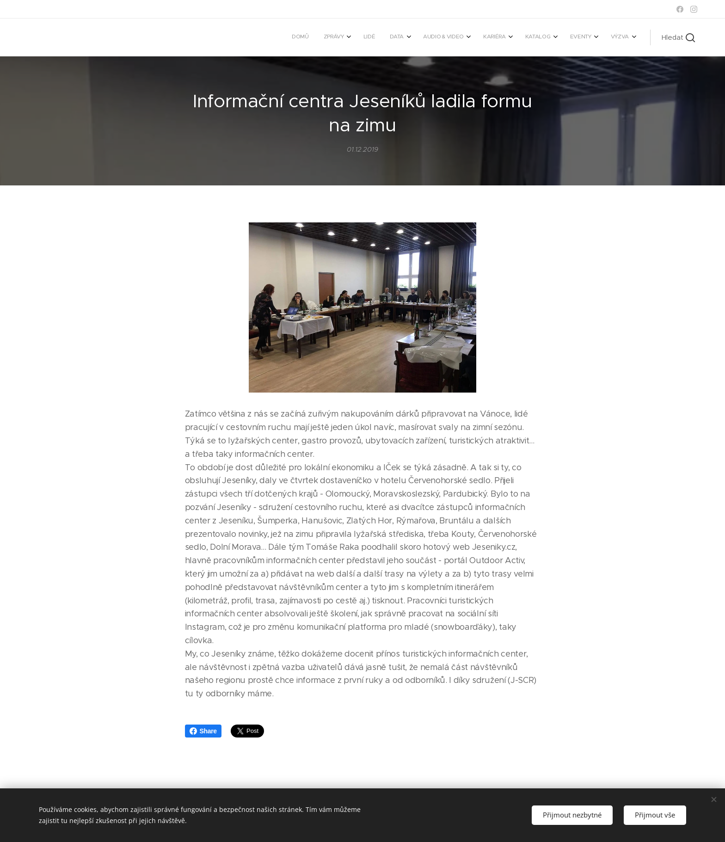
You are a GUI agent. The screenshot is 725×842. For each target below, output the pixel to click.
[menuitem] (485, 37)
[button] (678, 37)
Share (203, 731)
